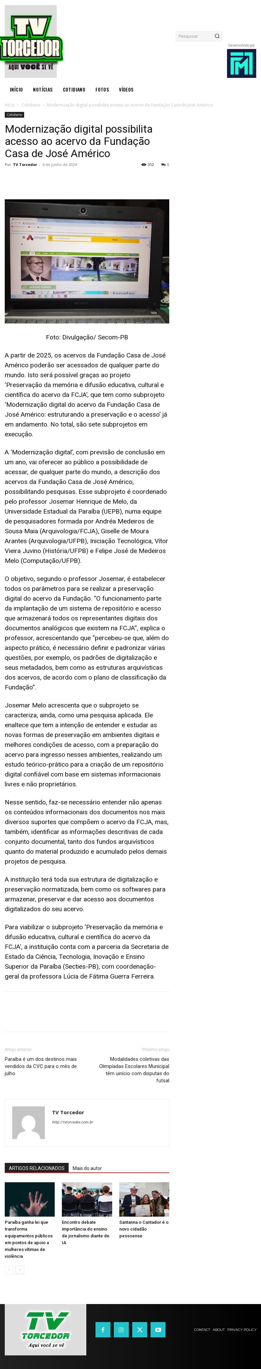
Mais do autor (87, 1168)
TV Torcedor (25, 164)
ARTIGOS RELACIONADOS (37, 1168)
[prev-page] (9, 1270)
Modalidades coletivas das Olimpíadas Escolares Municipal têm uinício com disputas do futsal (134, 1070)
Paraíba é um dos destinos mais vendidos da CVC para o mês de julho (41, 1066)
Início (10, 105)
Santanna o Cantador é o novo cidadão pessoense (144, 1229)
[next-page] (20, 1270)
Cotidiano (30, 105)
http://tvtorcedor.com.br (72, 1122)
